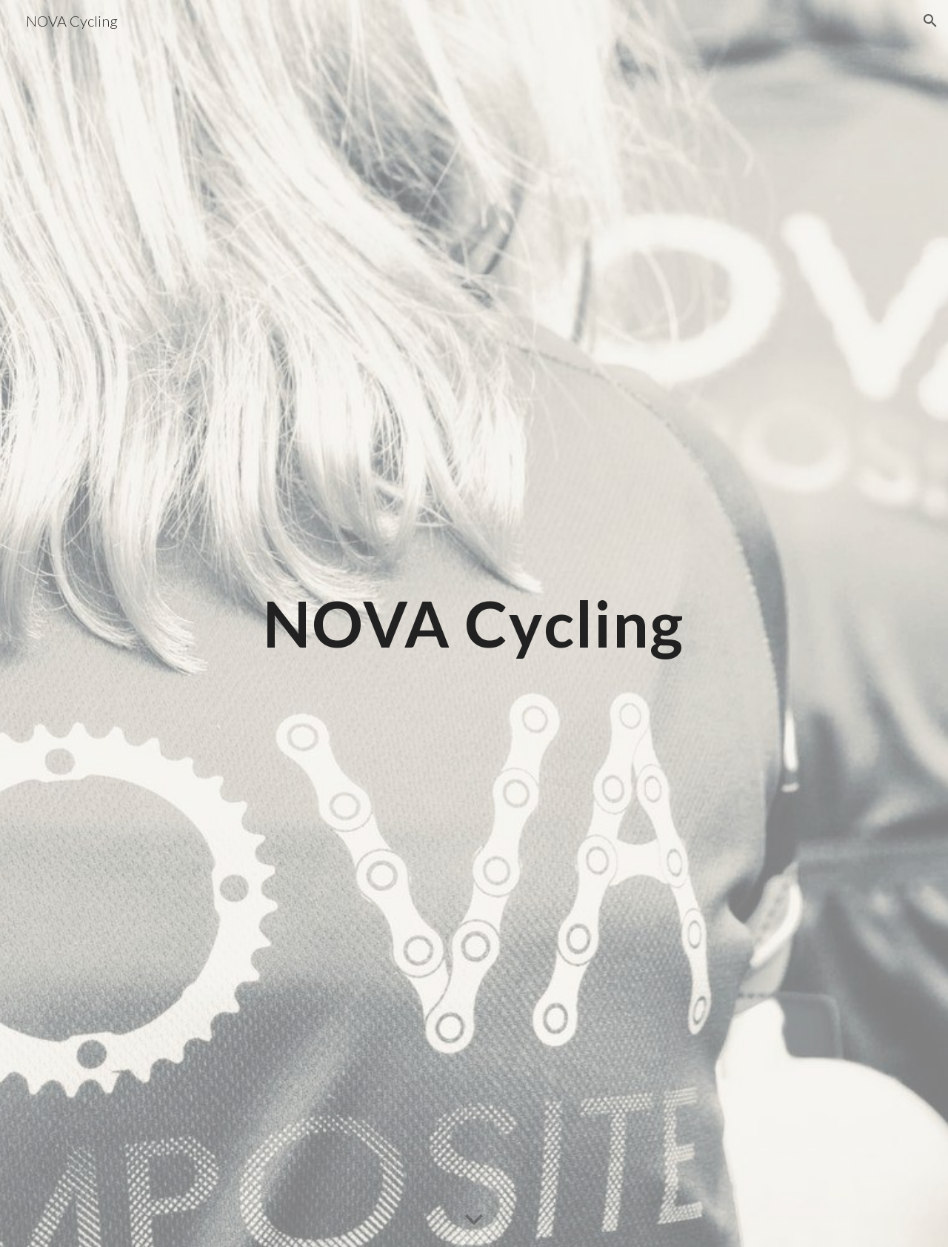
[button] (930, 21)
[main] (474, 623)
